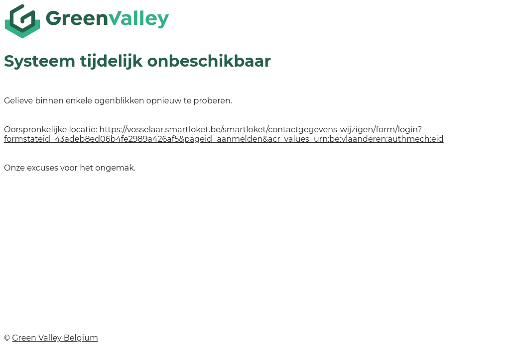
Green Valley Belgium (55, 338)
